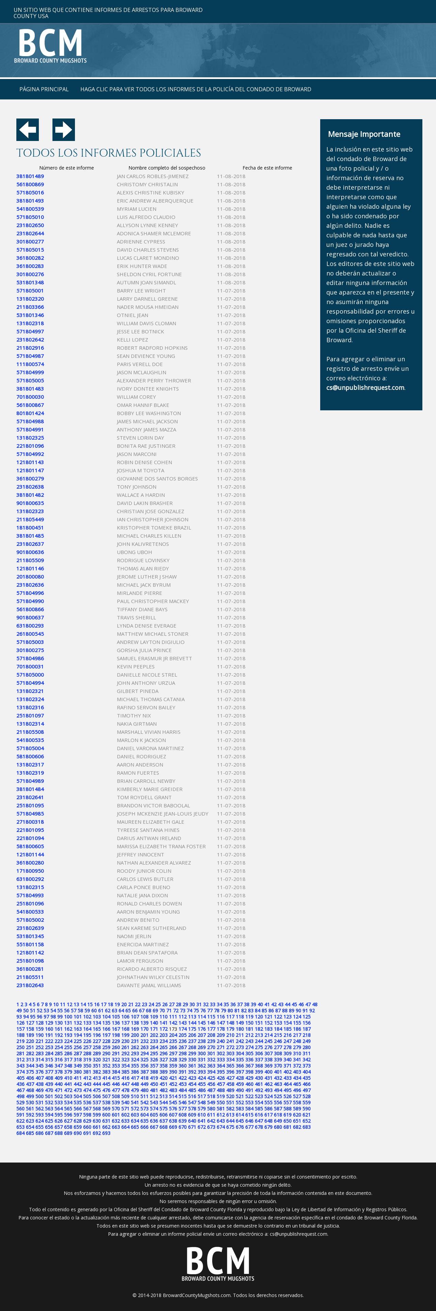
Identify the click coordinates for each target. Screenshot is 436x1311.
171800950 (30, 870)
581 (221, 1108)
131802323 (30, 511)
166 (106, 1029)
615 (249, 1114)
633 (125, 1121)
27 (171, 1004)
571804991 (30, 429)
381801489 (30, 176)
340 (287, 1059)
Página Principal (44, 89)
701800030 (30, 396)
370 (278, 1065)
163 (78, 1029)
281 (20, 1053)
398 (249, 1072)
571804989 (30, 780)
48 (314, 1004)
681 (287, 1127)
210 (230, 1035)
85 (264, 1010)
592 (30, 1114)
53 (46, 1010)
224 (68, 1041)
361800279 (30, 478)
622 (20, 1121)
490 (240, 1090)
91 (305, 1010)
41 (267, 1004)
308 (278, 1053)
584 (249, 1108)
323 (125, 1059)
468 (30, 1090)
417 (135, 1078)
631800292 (30, 878)
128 (39, 1023)
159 (39, 1029)
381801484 (30, 789)
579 (202, 1108)
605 (154, 1114)
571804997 (30, 331)
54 (53, 1010)
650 (287, 1121)
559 (306, 1102)
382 (97, 1072)
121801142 (30, 952)
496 (297, 1090)
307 (268, 1053)
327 (163, 1059)
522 (249, 1096)
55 (60, 1010)
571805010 (30, 217)
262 (135, 1047)
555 (268, 1102)
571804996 (30, 592)
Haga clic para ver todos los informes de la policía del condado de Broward (195, 89)
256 (78, 1047)
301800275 (30, 650)
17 (103, 1004)
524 (268, 1096)
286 (68, 1053)
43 (280, 1004)
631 (106, 1121)
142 (173, 1023)
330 (192, 1059)
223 (58, 1041)
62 (107, 1010)
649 (278, 1121)
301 (211, 1053)
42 (274, 1004)
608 (182, 1114)
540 (125, 1102)
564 (58, 1108)
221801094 (30, 838)
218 (306, 1035)
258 (97, 1047)
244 (259, 1041)
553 (249, 1102)
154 (287, 1023)
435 (306, 1078)
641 (202, 1121)
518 (211, 1096)
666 (144, 1127)
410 (68, 1078)
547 (192, 1102)
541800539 (30, 208)
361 (192, 1065)
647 (259, 1121)
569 (106, 1108)
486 (202, 1090)
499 (30, 1096)
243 (249, 1041)
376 (39, 1072)
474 (87, 1090)
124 (297, 1016)
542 (144, 1102)
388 (154, 1072)
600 (106, 1114)
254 (58, 1047)
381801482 (30, 494)
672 (202, 1127)
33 (212, 1004)
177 (211, 1029)
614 (240, 1114)
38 (246, 1004)
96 (39, 1016)
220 (30, 1041)
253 (49, 1047)
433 (287, 1078)
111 (173, 1016)
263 (144, 1047)
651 (297, 1121)
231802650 (30, 225)
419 (154, 1078)
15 (90, 1004)
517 (202, 1096)
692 (97, 1133)
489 (230, 1090)
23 (144, 1004)
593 (39, 1114)
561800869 (30, 184)
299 (192, 1053)
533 (58, 1102)
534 (68, 1102)
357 (154, 1065)
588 (287, 1108)
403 (297, 1072)
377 (49, 1072)
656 (49, 1127)
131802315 (30, 887)
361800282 (30, 257)
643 (221, 1121)
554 (259, 1102)
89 (291, 1010)
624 (39, 1121)
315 (49, 1059)
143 (182, 1023)
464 (287, 1084)
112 (182, 1016)
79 (223, 1010)
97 (46, 1016)
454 (192, 1084)
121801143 (30, 462)
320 (97, 1059)
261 (125, 1047)
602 (125, 1114)
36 (233, 1004)
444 (97, 1084)
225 (78, 1041)
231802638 (30, 486)
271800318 (30, 821)
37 (240, 1004)
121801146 (30, 568)
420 (163, 1078)
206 (192, 1035)
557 (287, 1102)
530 (30, 1102)
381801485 (30, 535)
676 (240, 1127)
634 (135, 1121)
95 (32, 1016)
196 (97, 1035)
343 (20, 1065)
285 (58, 1053)
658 (68, 1127)
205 (182, 1035)
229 (116, 1041)
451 (163, 1084)
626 (58, 1121)
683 (306, 1127)
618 (278, 1114)
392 (192, 1072)
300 (202, 1053)
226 (87, 1041)
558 (297, 1102)
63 (114, 1010)
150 (249, 1023)
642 (211, 1121)
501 (49, 1096)
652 (306, 1121)
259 (106, 1047)
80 (230, 1010)
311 (306, 1053)
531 (39, 1102)
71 (169, 1010)
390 (173, 1072)
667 (154, 1127)
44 (287, 1004)
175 (192, 1029)
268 (192, 1047)
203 (163, 1035)
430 (259, 1078)
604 (144, 1114)
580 (211, 1108)
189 (30, 1035)
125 (306, 1016)
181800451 (30, 527)
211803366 (30, 306)
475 (97, 1090)
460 (249, 1084)
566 (78, 1108)
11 (62, 1004)
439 (49, 1084)
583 (240, 1108)
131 (68, 1023)
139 (144, 1023)
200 (135, 1035)
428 (240, 1078)
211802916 (30, 347)
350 (87, 1065)
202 (154, 1035)
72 (175, 1010)
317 (68, 1059)
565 (68, 1108)
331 (202, 1059)
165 (97, 1029)
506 (97, 1096)
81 (237, 1010)
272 (230, 1047)
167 (116, 1029)
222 (49, 1041)
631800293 (30, 625)
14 (83, 1004)
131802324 (30, 699)
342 (306, 1059)
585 (259, 1108)
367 (249, 1065)
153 (278, 1023)
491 (249, 1090)
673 (211, 1127)
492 (259, 1090)
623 (30, 1121)
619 (287, 1114)
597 (78, 1114)
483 (173, 1090)
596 (68, 1114)
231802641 (30, 797)
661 (97, 1127)
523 (259, 1096)
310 (297, 1053)
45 (294, 1004)
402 (287, 1072)
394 (211, 1072)
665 (135, 1127)
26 (165, 1004)
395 (221, 1072)
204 (173, 1035)
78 (216, 1010)
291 (116, 1053)
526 (287, 1096)
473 (78, 1090)
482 (163, 1090)
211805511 (30, 977)
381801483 (30, 388)
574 (154, 1108)
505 (87, 1096)
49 (19, 1010)
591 (20, 1114)
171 (154, 1029)
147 (221, 1023)
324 (135, 1059)
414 (106, 1078)
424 (202, 1078)
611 (211, 1114)
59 (87, 1010)
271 (221, 1047)
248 (297, 1041)
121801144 (30, 854)
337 (259, 1059)
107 (135, 1016)
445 (106, 1084)
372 (297, 1065)
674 (221, 1127)
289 (97, 1053)
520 (230, 1096)
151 (259, 1023)
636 (154, 1121)
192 (58, 1035)
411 (78, 1078)
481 (154, 1090)
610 (202, 1114)
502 (58, 1096)
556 (278, 1102)
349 (78, 1065)
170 (144, 1029)
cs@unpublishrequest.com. (299, 1234)
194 (78, 1035)
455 (202, 1084)
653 (20, 1127)
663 (116, 1127)
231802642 (30, 339)
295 (154, 1053)
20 (124, 1004)
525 (278, 1096)
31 (199, 1004)
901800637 (30, 617)
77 (210, 1010)
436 (20, 1084)
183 (268, 1029)
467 (20, 1090)
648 (268, 1121)
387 (144, 1072)
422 (182, 1078)
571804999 (30, 372)
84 (257, 1010)
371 (287, 1065)
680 (278, 1127)
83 (250, 1010)
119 (249, 1016)
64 (121, 1010)
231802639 (30, 928)
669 (173, 1127)
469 (39, 1090)
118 (240, 1016)
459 (240, 1084)
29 (185, 1004)
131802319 (30, 772)
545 (173, 1102)
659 (78, 1127)
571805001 (30, 290)
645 (240, 1121)
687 (49, 1133)
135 (106, 1023)
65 (128, 1010)
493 (268, 1090)
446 (116, 1084)
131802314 (30, 723)
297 (173, 1053)
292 (125, 1053)
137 (125, 1023)
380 (78, 1072)
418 (144, 1078)
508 (116, 1096)
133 (87, 1023)
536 (87, 1102)
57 (73, 1010)
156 (306, 1023)
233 (154, 1041)
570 (116, 1108)
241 (230, 1041)
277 (278, 1047)
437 (30, 1084)
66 (135, 1010)
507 (106, 1096)
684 (20, 1133)
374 (20, 1072)
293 (135, 1053)
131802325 (30, 437)
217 (297, 1035)
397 (240, 1072)
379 (68, 1072)
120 (259, 1016)
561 (30, 1108)
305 (249, 1053)
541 (135, 1102)
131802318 (30, 323)
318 (78, 1059)
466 (306, 1084)
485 (192, 1090)
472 (68, 1090)
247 (287, 1041)
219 (20, 1041)
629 (87, 1121)
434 (297, 1078)
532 (49, 1102)
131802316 (30, 707)
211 (240, 1035)
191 (49, 1035)
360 (182, 1065)
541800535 (30, 740)
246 (278, 1041)
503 (68, 1096)
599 (97, 1114)
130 (58, 1023)
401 (278, 1072)
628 (78, 1121)
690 (78, 1133)
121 (268, 1016)
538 (106, 1102)
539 (116, 1102)
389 (163, 1072)
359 (173, 1065)
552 (240, 1102)
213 (259, 1035)
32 (205, 1004)
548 (202, 1102)
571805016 (30, 192)
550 (221, 1102)
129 (49, 1023)
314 (39, 1059)
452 (173, 1084)
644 (230, 1121)
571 (125, 1108)
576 (173, 1108)
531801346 (30, 315)
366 (240, 1065)
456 (211, 1084)
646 (249, 1121)
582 (230, 1108)
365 (230, 1065)
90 (298, 1010)
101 (78, 1016)
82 (244, 1010)
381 (87, 1072)
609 (192, 1114)
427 (230, 1078)
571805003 (30, 641)
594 (49, 1114)
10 (56, 1004)
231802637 (30, 543)
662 (106, 1127)
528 (306, 1096)
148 (230, 1023)
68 (148, 1010)
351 (97, 1065)
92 (312, 1010)
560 (20, 1108)
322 (116, 1059)
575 (163, 1108)
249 (306, 1041)
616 (259, 1114)
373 (306, 1065)
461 (259, 1084)
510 (135, 1096)
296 (163, 1053)
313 (30, 1059)
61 (101, 1010)
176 (202, 1029)
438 (39, 1084)
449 (144, 1084)
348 (68, 1065)
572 (135, 1108)
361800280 (30, 862)
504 (78, 1096)
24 (151, 1004)
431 (268, 1078)
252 (39, 1047)
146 (211, 1023)
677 (249, 1127)
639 (182, 1121)
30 (192, 1004)
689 (68, 1133)
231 (135, 1041)
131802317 (30, 764)
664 (125, 1127)
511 (144, 1096)
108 (144, 1016)
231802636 (30, 584)
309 (287, 1053)
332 (211, 1059)
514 (173, 1096)
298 (182, 1053)
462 (268, 1084)
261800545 (30, 633)
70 (162, 1010)
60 (94, 1010)
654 (30, 1127)
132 (78, 1023)
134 (97, 1023)
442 (78, 1084)
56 (66, 1010)
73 (182, 1010)
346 (49, 1065)
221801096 (30, 445)
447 (125, 1084)
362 (202, 1065)
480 (144, 1090)
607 (173, 1114)
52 (39, 1010)
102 (87, 1016)
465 (297, 1084)
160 (49, 1029)
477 (116, 1090)
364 (221, 1065)
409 (58, 1078)
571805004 (30, 748)
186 (297, 1029)
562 (39, 1108)
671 (192, 1127)
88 (284, 1010)
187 (306, 1029)
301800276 (30, 274)
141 (163, 1023)
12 (69, 1004)
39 (253, 1004)
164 (87, 1029)
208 (211, 1035)
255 (68, 1047)
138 (135, 1023)
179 (230, 1029)
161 (58, 1029)
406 (30, 1078)
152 (268, 1023)
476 (106, 1090)
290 (106, 1053)
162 (68, 1029)
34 (219, 1004)
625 (49, 1121)
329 (182, 1059)
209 (221, 1035)
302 (221, 1053)
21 (131, 1004)
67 (141, 1010)
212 (249, 1035)
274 (249, 1047)
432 (278, 1078)
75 (196, 1010)
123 (287, 1016)
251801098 (30, 960)
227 (97, 1041)
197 (106, 1035)
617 (268, 1114)
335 (240, 1059)
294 (144, 1053)
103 (97, 1016)
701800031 (30, 666)
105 (116, 1016)
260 (116, 1047)
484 (182, 1090)
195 (87, 1035)
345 (39, 1065)
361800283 (30, 266)
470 (49, 1090)
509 (125, 1096)
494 (278, 1090)
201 (144, 1035)
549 (211, 1102)
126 (20, 1023)
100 (68, 1016)
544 (163, 1102)
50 (26, 1010)
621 (306, 1114)
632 (116, 1121)
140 (154, 1023)
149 (240, 1023)
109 (154, 1016)
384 (116, 1072)
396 (230, 1072)
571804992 (30, 454)
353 (116, 1065)
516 (192, 1096)
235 (173, 1041)
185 (287, 1029)
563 (49, 1108)
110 (163, 1016)
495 (287, 1090)
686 (39, 1133)
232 (144, 1041)
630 (97, 1121)
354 (125, 1065)
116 (221, 1016)
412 (87, 1078)
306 (259, 1053)
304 (240, 1053)
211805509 (30, 560)
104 (106, 1016)
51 (32, 1010)
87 (278, 1010)
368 (259, 1065)
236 (182, 1041)
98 (53, 1016)
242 (240, 1041)
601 (116, 1114)
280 (306, 1047)
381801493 (30, 200)
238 (202, 1041)
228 (106, 1041)
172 (163, 1029)
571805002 (30, 919)
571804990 (30, 601)
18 (110, 1004)
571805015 (30, 249)
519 (221, 1096)
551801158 (30, 944)
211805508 (30, 731)
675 (230, 1127)
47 (308, 1004)
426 (221, 1078)
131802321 (30, 691)
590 (306, 1108)
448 (135, 1084)
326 (154, 1059)
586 (268, 1108)
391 (182, 1072)
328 (173, 1059)
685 (30, 1133)
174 (182, 1029)
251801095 (30, 805)
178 (221, 1029)
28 (178, 1004)
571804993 (30, 895)
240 (221, 1041)
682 (297, 1127)
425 (211, 1078)
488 (221, 1090)
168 (125, 1029)
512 (154, 1096)
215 (278, 1035)
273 (240, 1047)
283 (39, 1053)
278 (287, 1047)
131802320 (30, 298)
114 (202, 1016)
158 (30, 1029)
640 (192, 1121)
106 (125, 1016)
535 (78, 1102)
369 (268, 1065)
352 (106, 1065)
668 (163, 1127)
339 (278, 1059)
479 (135, 1090)
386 (135, 1072)
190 (39, 1035)
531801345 (30, 936)
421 (173, 1078)
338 (268, 1059)
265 (163, 1047)
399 (259, 1072)
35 (226, 1004)
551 (230, 1102)
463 (278, 1084)
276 (268, 1047)
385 (125, 1072)
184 (278, 1029)
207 (202, 1035)
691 (87, 1133)
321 (106, 1059)
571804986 (30, 658)
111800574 (30, 364)
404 (306, 1072)
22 (137, 1004)
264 (154, 1047)
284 (49, 1053)
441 (68, 1084)
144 (192, 1023)
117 (230, 1016)
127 (30, 1023)
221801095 (30, 829)
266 (173, 1047)
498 (20, 1096)
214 (268, 1035)
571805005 (30, 380)
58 (80, 1010)
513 (163, 1096)
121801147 (30, 470)
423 (192, 1078)
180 (240, 1029)
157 (20, 1029)
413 (97, 1078)
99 (60, 1016)
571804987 (30, 355)
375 (30, 1072)
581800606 (30, 756)
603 (135, 1114)
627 (68, 1121)
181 (249, 1029)
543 (154, 1102)
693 (106, 1133)
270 (211, 1047)
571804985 (30, 813)
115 (211, 1016)
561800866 (30, 609)
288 (87, 1053)
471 (58, 1090)
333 (221, 1059)
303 (230, 1053)
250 (20, 1047)
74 (189, 1010)
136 (116, 1023)
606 (163, 1114)
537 (97, 1102)
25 (158, 1004)
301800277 (30, 241)
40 (260, 1004)
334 (230, 1059)
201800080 (30, 576)
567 (87, 1108)
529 (20, 1102)
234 (163, 1041)
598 (87, 1114)
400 (268, 1072)
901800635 (30, 503)
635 (144, 1121)
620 (297, 1114)
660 (87, 1127)
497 (306, 1090)
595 (58, 1114)
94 (26, 1016)
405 (20, 1078)
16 (96, 1004)
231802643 (30, 985)
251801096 (30, 903)
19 (117, 1004)
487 (211, 1090)
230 (125, 1041)
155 (297, 1023)
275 (259, 1047)
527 (297, 1096)
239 (211, 1041)
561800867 (30, 404)
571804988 (30, 421)
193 (68, 1035)
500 (39, 1096)
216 (287, 1035)
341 (297, 1059)
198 (116, 1035)
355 (135, 1065)
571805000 (30, 674)
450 (154, 1084)
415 (116, 1078)
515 (182, 1096)
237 (192, 1041)
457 (221, 1084)
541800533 (30, 911)
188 (20, 1035)
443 (87, 1084)
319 (87, 1059)
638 (173, 1121)
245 (268, 1041)
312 (20, 1059)
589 (297, 1108)
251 (30, 1047)
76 (203, 1010)
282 (30, 1053)
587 (278, 1108)
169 (135, 1029)
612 (221, 1114)
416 (125, 1078)
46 (301, 1004)
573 (144, 1108)
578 (192, 1108)
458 (230, 1084)
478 (125, 1090)
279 (297, 1047)
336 (249, 1059)
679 (268, 1127)
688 (58, 1133)
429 (249, 1078)
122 (278, 1016)
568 (97, 1108)
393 (202, 1072)
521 (240, 1096)
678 (259, 1127)
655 (39, 1127)
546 (182, 1102)
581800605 (30, 846)
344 (30, 1065)
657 (58, 1127)
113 (192, 1016)
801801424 (30, 413)
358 (163, 1065)
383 (106, 1072)
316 (58, 1059)
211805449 (30, 519)
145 (202, 1023)
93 (19, 1016)
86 (271, 1010)
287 (78, 1053)
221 (39, 1041)
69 (155, 1010)
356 (144, 1065)
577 (182, 1108)
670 (182, 1127)
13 (76, 1004)
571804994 (30, 682)
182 (259, 1029)
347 (58, 1065)
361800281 (30, 968)
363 (211, 1065)
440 (58, 1084)
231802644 (30, 233)
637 (163, 1121)
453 (182, 1084)
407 (39, 1078)
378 (58, 1072)
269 (202, 1047)
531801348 (30, 282)
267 (182, 1047)
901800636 (30, 552)
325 (144, 1059)
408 (49, 1078)
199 (125, 1035)
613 (230, 1114)
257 (87, 1047)
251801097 (30, 715)
